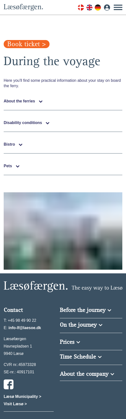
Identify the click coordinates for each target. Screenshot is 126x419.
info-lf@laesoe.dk (25, 328)
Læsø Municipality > (22, 396)
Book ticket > (26, 44)
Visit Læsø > (15, 404)
